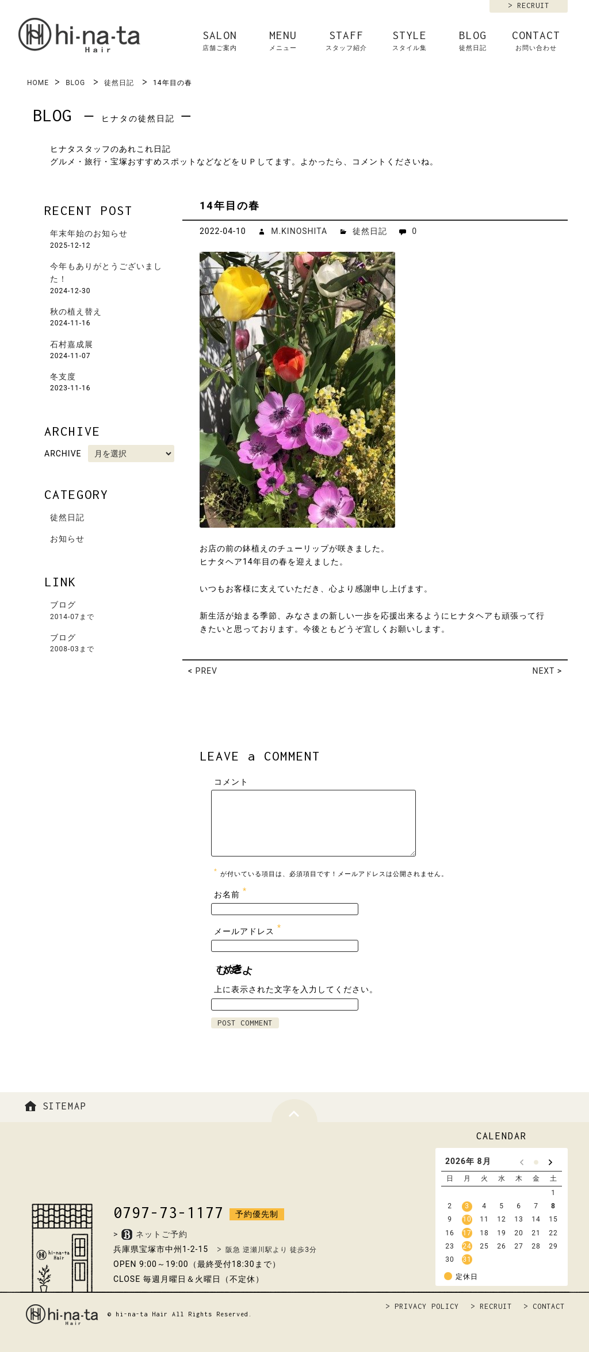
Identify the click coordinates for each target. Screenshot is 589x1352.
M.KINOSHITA (299, 231)
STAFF (346, 41)
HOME (38, 83)
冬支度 (63, 376)
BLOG (472, 41)
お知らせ (67, 538)
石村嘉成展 (71, 344)
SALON (219, 41)
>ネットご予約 (150, 1234)
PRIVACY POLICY (427, 1306)
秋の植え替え (76, 311)
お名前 (232, 892)
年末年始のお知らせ (89, 233)
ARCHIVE (63, 453)
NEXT (543, 670)
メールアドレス (249, 928)
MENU (283, 41)
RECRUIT (533, 5)
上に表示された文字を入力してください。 (296, 989)
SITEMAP (54, 1106)
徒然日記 (119, 83)
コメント (231, 781)
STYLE (409, 41)
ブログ (113, 611)
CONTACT (536, 41)
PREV (206, 670)
